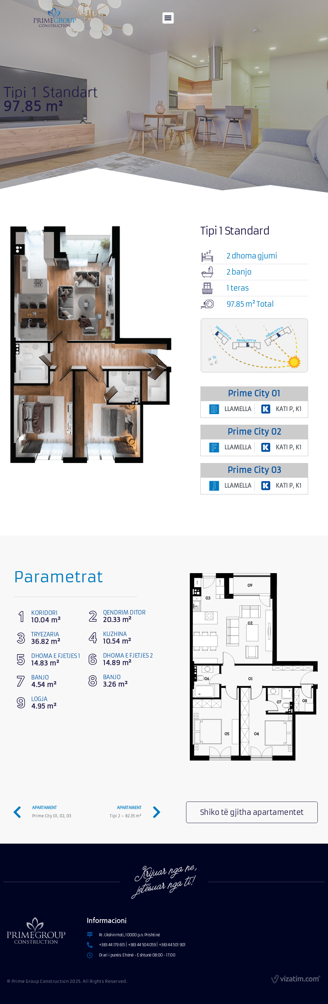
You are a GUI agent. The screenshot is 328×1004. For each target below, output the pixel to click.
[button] (168, 18)
